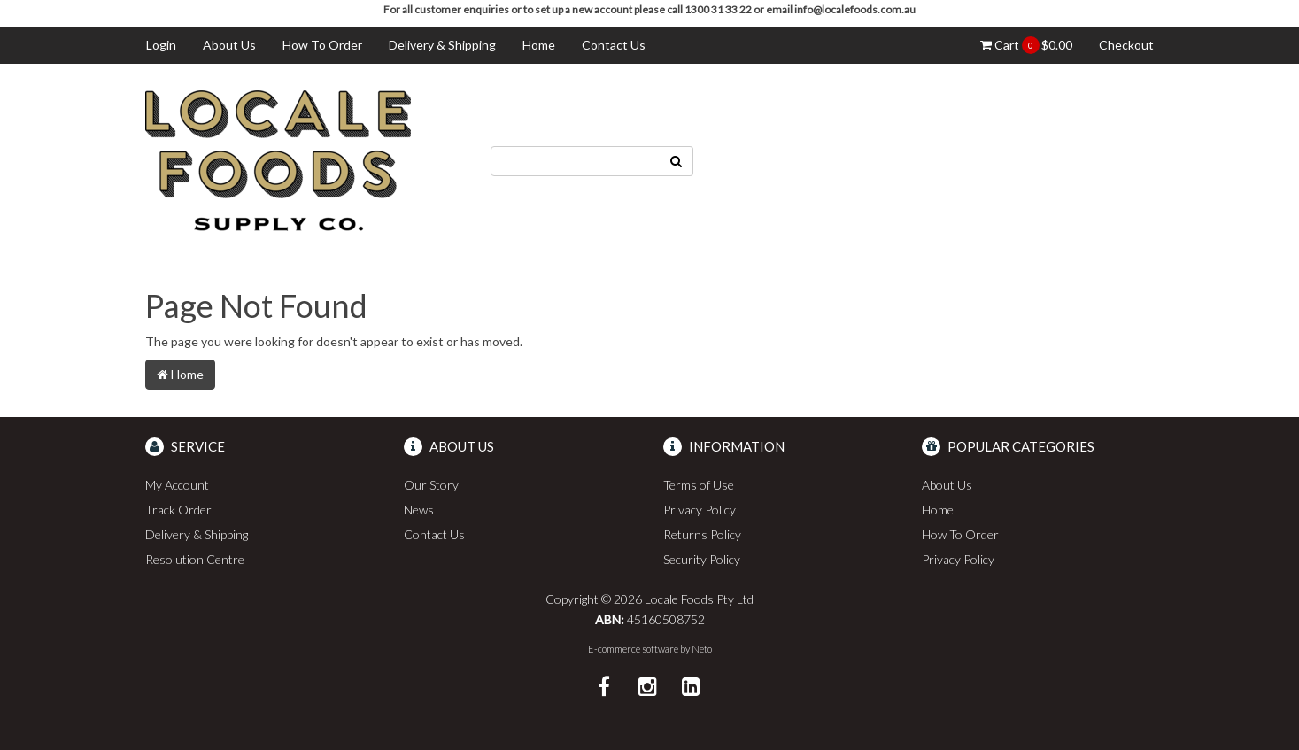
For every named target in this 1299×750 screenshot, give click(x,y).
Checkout (1126, 44)
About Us (229, 44)
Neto (702, 648)
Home (538, 44)
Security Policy (701, 559)
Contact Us (614, 44)
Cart (1026, 45)
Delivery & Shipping (442, 44)
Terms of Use (698, 484)
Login (161, 44)
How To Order (322, 44)
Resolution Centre (194, 559)
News (419, 509)
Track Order (178, 509)
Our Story (431, 484)
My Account (177, 484)
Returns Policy (702, 534)
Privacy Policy (699, 509)
